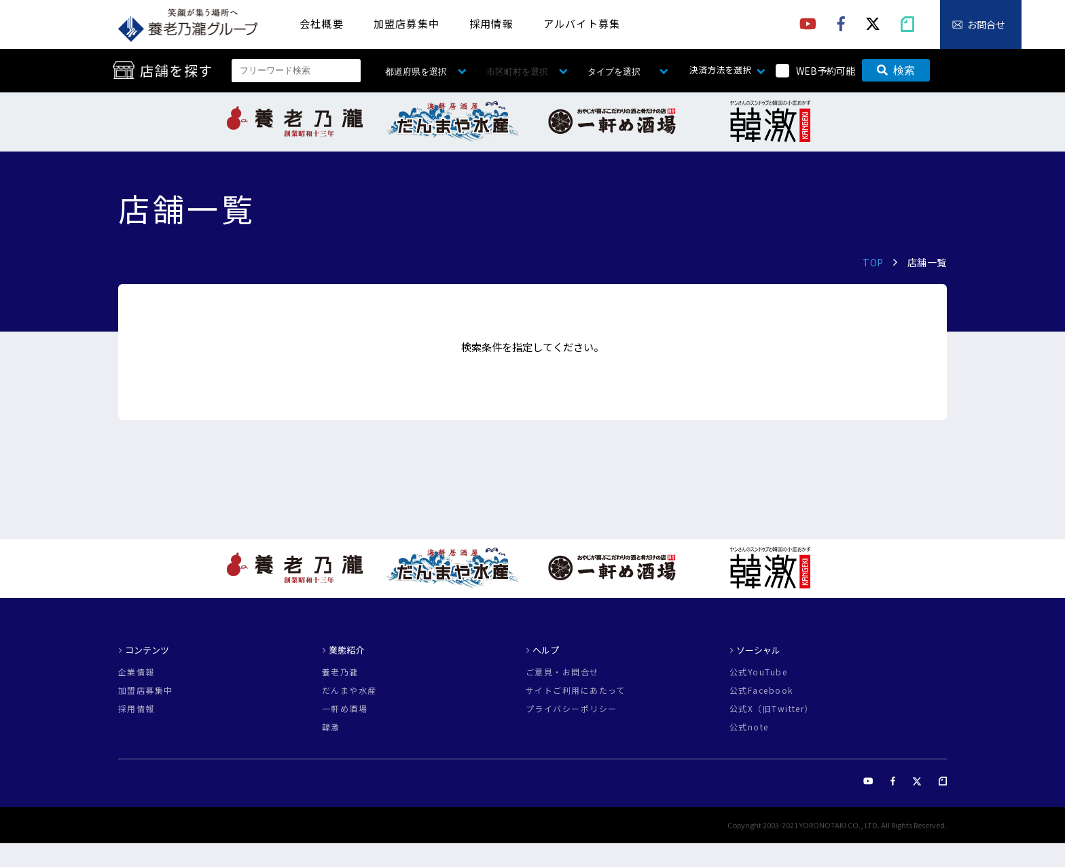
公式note (749, 727)
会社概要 (322, 23)
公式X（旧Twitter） (771, 709)
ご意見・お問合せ (562, 672)
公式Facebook (761, 690)
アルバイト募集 (581, 23)
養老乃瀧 (340, 672)
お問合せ (986, 24)
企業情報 (136, 672)
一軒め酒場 (344, 709)
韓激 (331, 727)
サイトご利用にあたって (576, 690)
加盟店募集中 (406, 23)
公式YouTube (758, 672)
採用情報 (491, 23)
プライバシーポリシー (571, 709)
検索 (896, 70)
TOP (873, 262)
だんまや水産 (349, 690)
